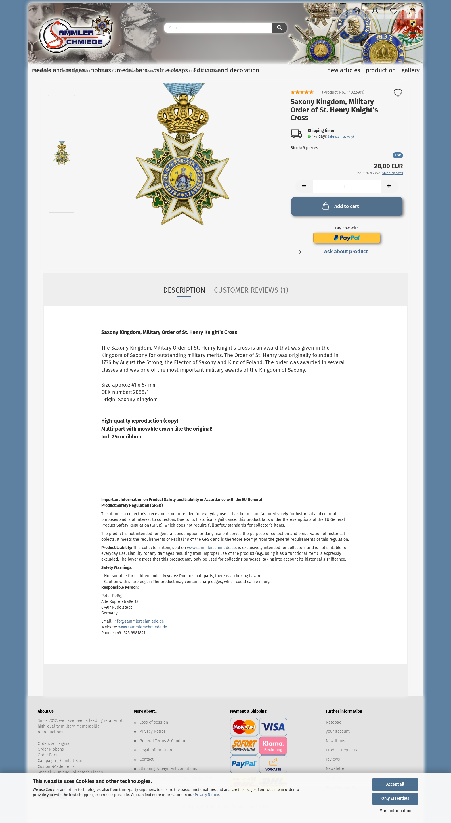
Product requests (341, 750)
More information (395, 810)
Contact (146, 759)
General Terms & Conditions (165, 740)
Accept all (395, 784)
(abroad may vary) (341, 137)
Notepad (333, 722)
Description (184, 290)
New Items (335, 740)
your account (338, 731)
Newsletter (336, 768)
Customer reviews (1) (251, 290)
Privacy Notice (207, 795)
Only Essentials (395, 798)
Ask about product (346, 251)
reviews (333, 759)
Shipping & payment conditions (168, 768)
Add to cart (340, 205)
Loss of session (153, 722)
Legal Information (155, 750)
